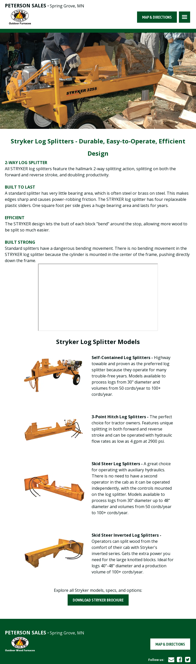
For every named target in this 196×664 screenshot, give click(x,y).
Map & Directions (157, 17)
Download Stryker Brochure (98, 599)
